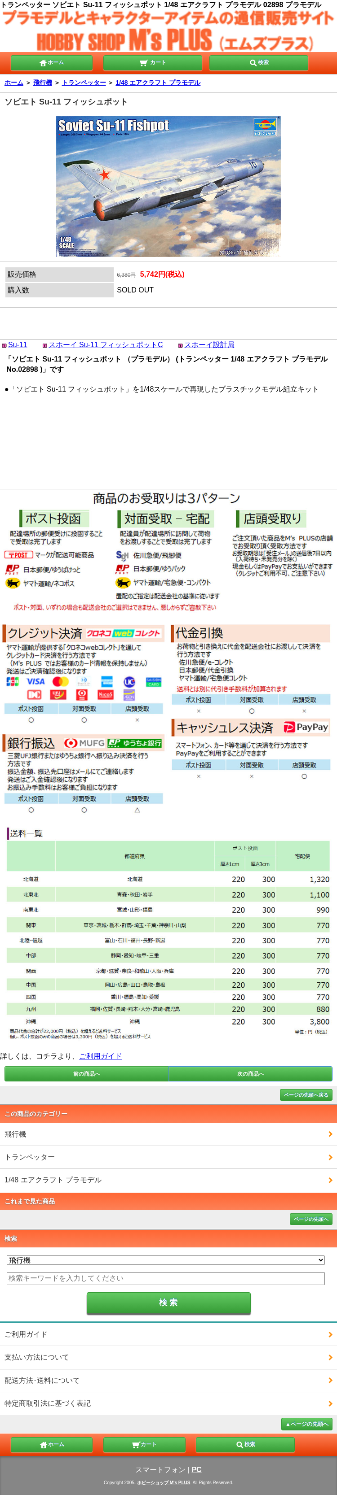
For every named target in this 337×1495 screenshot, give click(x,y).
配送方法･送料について (42, 1380)
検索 (259, 61)
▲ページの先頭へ (306, 1424)
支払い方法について (36, 1357)
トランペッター (84, 82)
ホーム (51, 61)
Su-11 (17, 345)
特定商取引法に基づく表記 (47, 1403)
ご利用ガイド (100, 1056)
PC (196, 1469)
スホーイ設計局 (209, 345)
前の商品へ (86, 1074)
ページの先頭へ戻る (306, 1095)
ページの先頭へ (311, 1219)
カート (152, 61)
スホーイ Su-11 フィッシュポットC (106, 345)
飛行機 (42, 82)
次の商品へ (250, 1074)
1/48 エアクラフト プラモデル (157, 82)
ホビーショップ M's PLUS (164, 1482)
